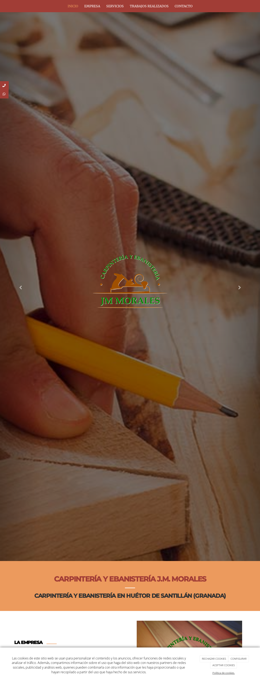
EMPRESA (92, 6)
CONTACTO (184, 6)
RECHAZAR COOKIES (214, 658)
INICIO (73, 6)
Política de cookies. (223, 673)
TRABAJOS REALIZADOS (149, 6)
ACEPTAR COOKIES (223, 665)
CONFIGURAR (239, 658)
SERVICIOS (115, 6)
